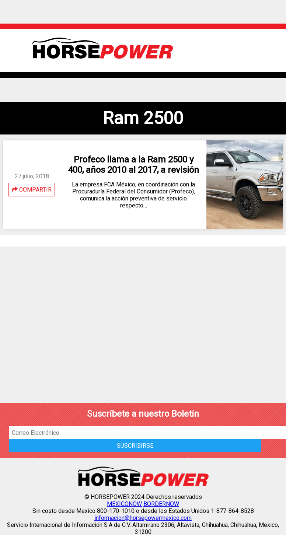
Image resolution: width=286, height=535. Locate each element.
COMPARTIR (32, 189)
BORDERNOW (161, 503)
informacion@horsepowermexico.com (143, 517)
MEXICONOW (124, 503)
